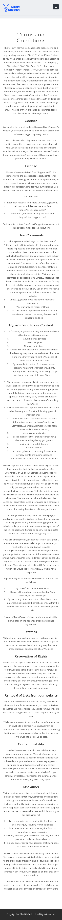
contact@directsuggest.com (17, 550)
